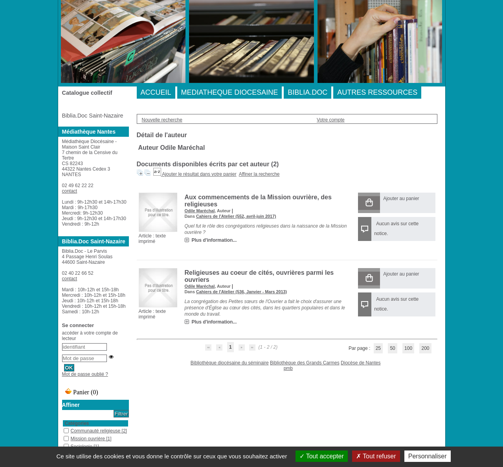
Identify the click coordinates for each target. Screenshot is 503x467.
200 (425, 348)
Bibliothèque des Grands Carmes (305, 363)
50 (392, 348)
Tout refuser (376, 456)
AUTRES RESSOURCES (377, 92)
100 (408, 348)
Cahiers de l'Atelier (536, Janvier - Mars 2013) (241, 291)
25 (378, 348)
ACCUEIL (156, 92)
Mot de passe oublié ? (85, 374)
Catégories (77, 423)
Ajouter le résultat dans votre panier (199, 174)
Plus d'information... (214, 240)
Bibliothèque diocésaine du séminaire (230, 363)
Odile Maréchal (200, 210)
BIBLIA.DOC (307, 92)
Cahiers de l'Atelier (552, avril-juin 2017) (236, 216)
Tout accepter (321, 456)
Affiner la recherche (259, 174)
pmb (288, 368)
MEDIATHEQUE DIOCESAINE (229, 92)
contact (69, 191)
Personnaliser (427, 456)
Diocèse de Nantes (360, 363)
